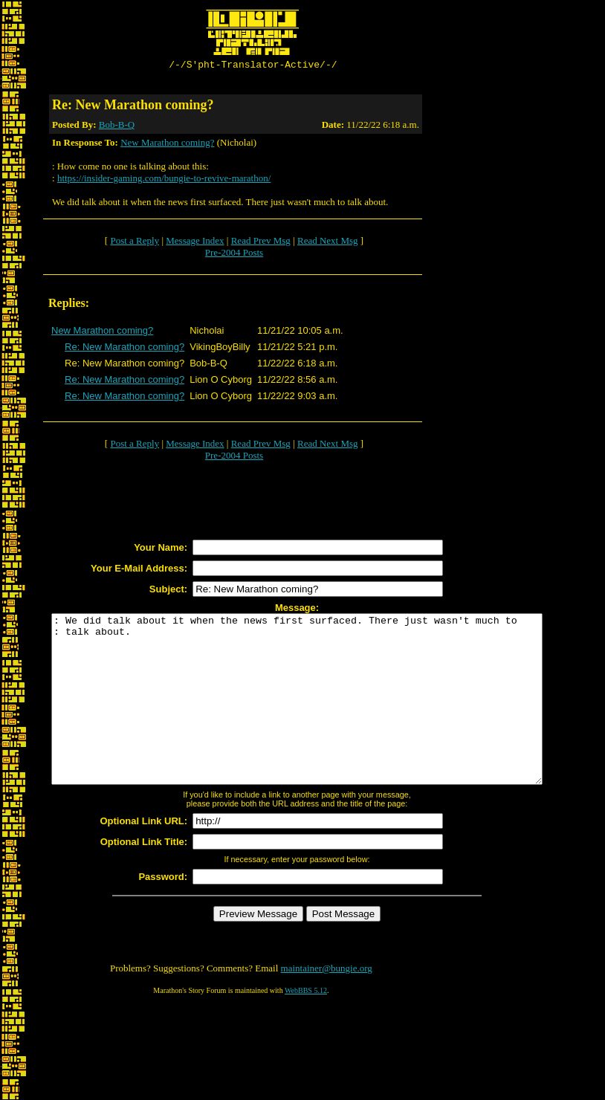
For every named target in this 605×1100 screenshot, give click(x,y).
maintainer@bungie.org (326, 1003)
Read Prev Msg (261, 242)
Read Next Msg (327, 242)
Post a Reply (134, 242)
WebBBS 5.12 (306, 1026)
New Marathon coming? (167, 144)
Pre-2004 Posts (234, 254)
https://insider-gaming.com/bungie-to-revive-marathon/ (164, 180)
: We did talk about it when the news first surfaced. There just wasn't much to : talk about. (326, 718)
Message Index (195, 242)
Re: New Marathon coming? (124, 349)
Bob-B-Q (117, 126)
